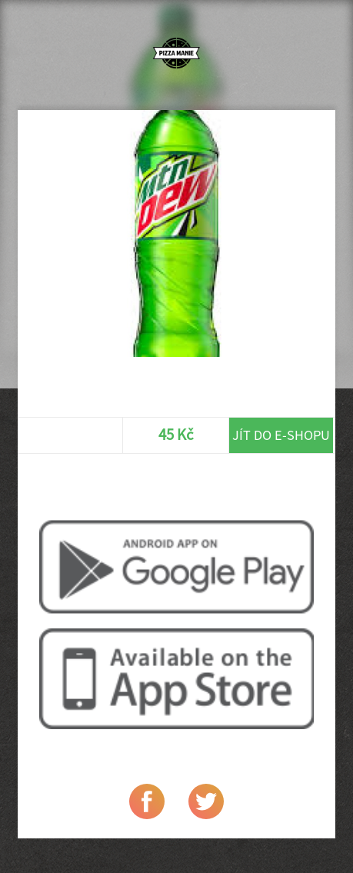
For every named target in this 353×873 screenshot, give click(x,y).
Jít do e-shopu (281, 435)
